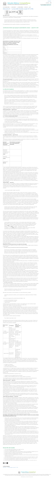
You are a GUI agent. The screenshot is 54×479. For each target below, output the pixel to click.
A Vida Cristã (13, 7)
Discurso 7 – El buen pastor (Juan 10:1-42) (10, 467)
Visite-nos (26, 7)
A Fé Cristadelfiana (6, 7)
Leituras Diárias (20, 7)
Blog (30, 7)
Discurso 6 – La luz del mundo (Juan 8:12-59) (18, 9)
